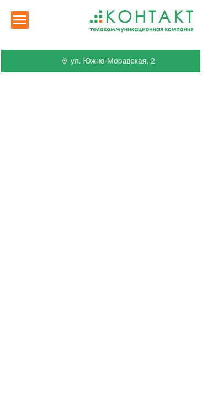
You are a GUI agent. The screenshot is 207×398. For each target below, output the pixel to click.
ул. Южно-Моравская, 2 (107, 61)
